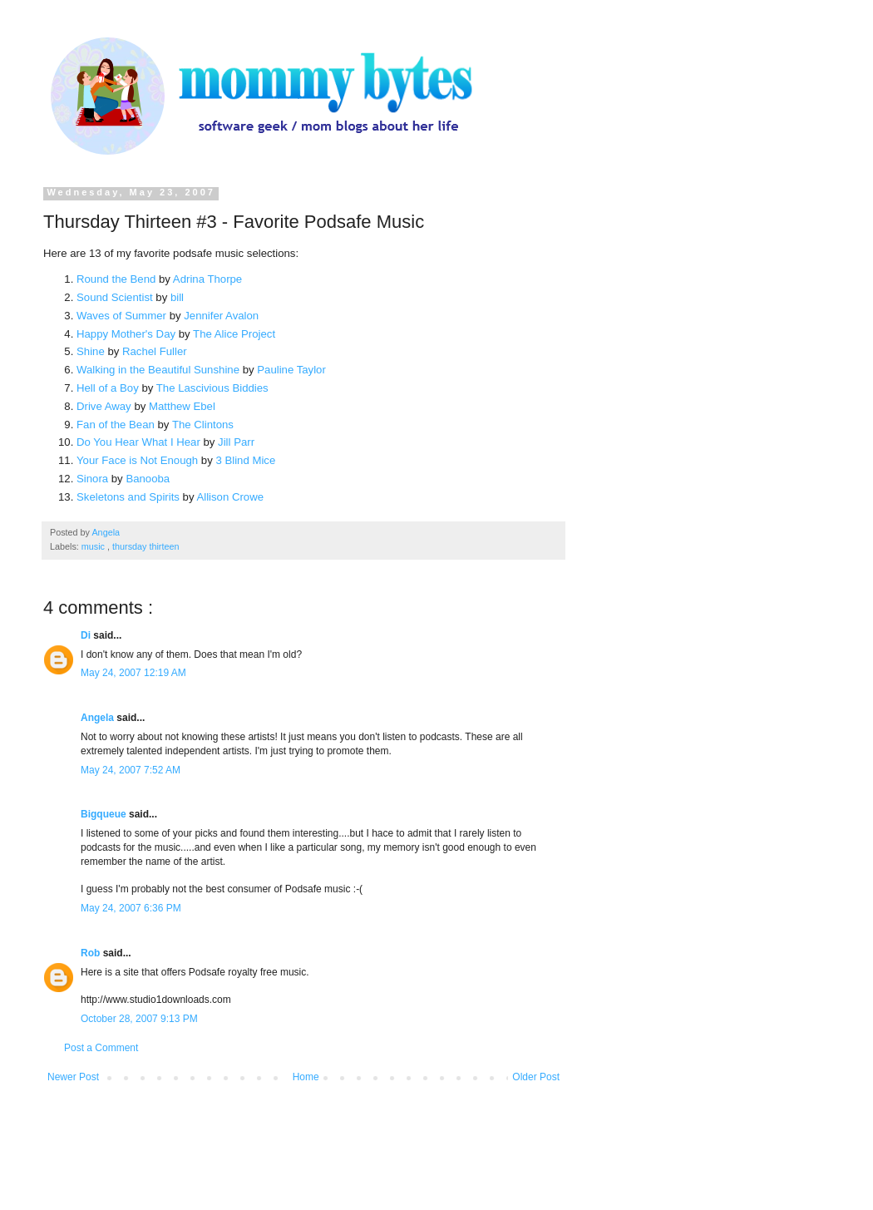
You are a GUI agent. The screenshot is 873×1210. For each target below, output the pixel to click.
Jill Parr (236, 442)
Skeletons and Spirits (128, 497)
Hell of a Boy (107, 388)
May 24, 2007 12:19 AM (133, 673)
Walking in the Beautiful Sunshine (157, 369)
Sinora (92, 478)
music (94, 546)
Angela (98, 718)
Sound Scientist (114, 297)
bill (177, 297)
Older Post (536, 1077)
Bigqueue (105, 814)
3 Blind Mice (245, 460)
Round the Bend (115, 279)
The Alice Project (234, 334)
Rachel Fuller (154, 351)
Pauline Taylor (291, 369)
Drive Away (103, 406)
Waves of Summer (121, 315)
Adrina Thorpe (207, 279)
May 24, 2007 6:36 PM (131, 908)
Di (87, 635)
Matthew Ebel (182, 406)
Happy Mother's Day (125, 334)
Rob (92, 953)
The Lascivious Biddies (212, 388)
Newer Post (73, 1077)
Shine (90, 351)
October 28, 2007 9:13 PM (139, 1019)
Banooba (148, 478)
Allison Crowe (230, 497)
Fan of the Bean (115, 424)
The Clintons (203, 424)
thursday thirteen (145, 546)
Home (306, 1077)
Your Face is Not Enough (137, 460)
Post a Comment (101, 1048)
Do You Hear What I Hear (138, 442)
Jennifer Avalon (221, 315)
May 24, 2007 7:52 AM (130, 770)
